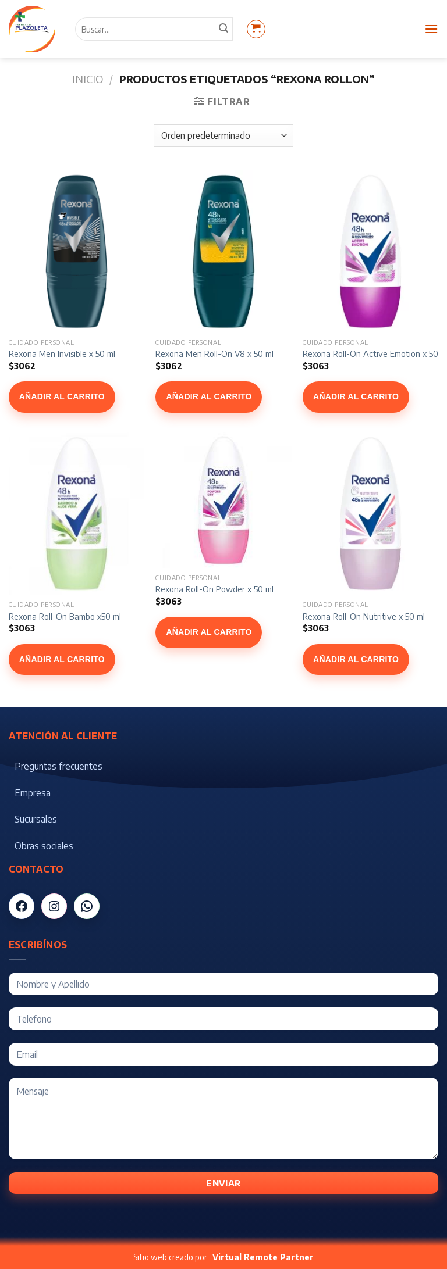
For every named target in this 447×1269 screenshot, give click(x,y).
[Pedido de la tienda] (223, 135)
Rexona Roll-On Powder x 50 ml (214, 589)
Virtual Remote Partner (263, 1257)
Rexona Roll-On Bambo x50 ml (65, 616)
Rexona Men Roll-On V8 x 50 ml (214, 353)
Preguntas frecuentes (58, 766)
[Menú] (431, 29)
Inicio (87, 78)
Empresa (33, 793)
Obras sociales (44, 846)
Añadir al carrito (62, 396)
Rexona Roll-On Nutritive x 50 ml (364, 616)
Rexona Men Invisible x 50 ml (62, 353)
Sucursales (36, 819)
